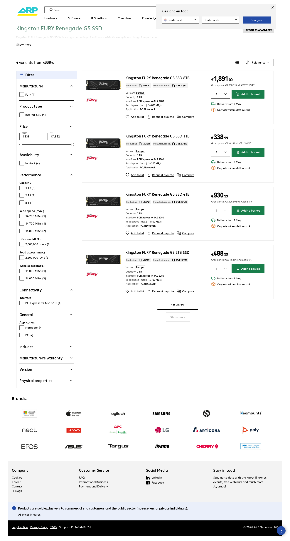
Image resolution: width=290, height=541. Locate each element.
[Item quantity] (215, 99)
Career (16, 487)
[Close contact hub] (281, 530)
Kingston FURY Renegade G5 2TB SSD (158, 257)
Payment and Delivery (93, 491)
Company (20, 475)
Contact (17, 491)
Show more (177, 322)
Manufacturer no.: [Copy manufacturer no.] (170, 90)
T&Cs (53, 532)
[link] (105, 32)
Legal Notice (20, 532)
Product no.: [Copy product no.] (138, 90)
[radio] (229, 67)
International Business (93, 487)
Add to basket (248, 99)
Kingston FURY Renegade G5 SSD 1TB (158, 140)
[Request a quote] (160, 122)
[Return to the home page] (27, 15)
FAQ (82, 482)
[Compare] (185, 122)
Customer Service (94, 475)
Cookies (17, 482)
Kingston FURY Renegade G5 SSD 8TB (158, 82)
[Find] (147, 10)
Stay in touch (224, 475)
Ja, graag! (219, 491)
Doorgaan (257, 20)
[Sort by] (258, 67)
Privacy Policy (39, 532)
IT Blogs (17, 496)
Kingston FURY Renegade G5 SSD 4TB (158, 199)
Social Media (157, 475)
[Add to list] (135, 122)
